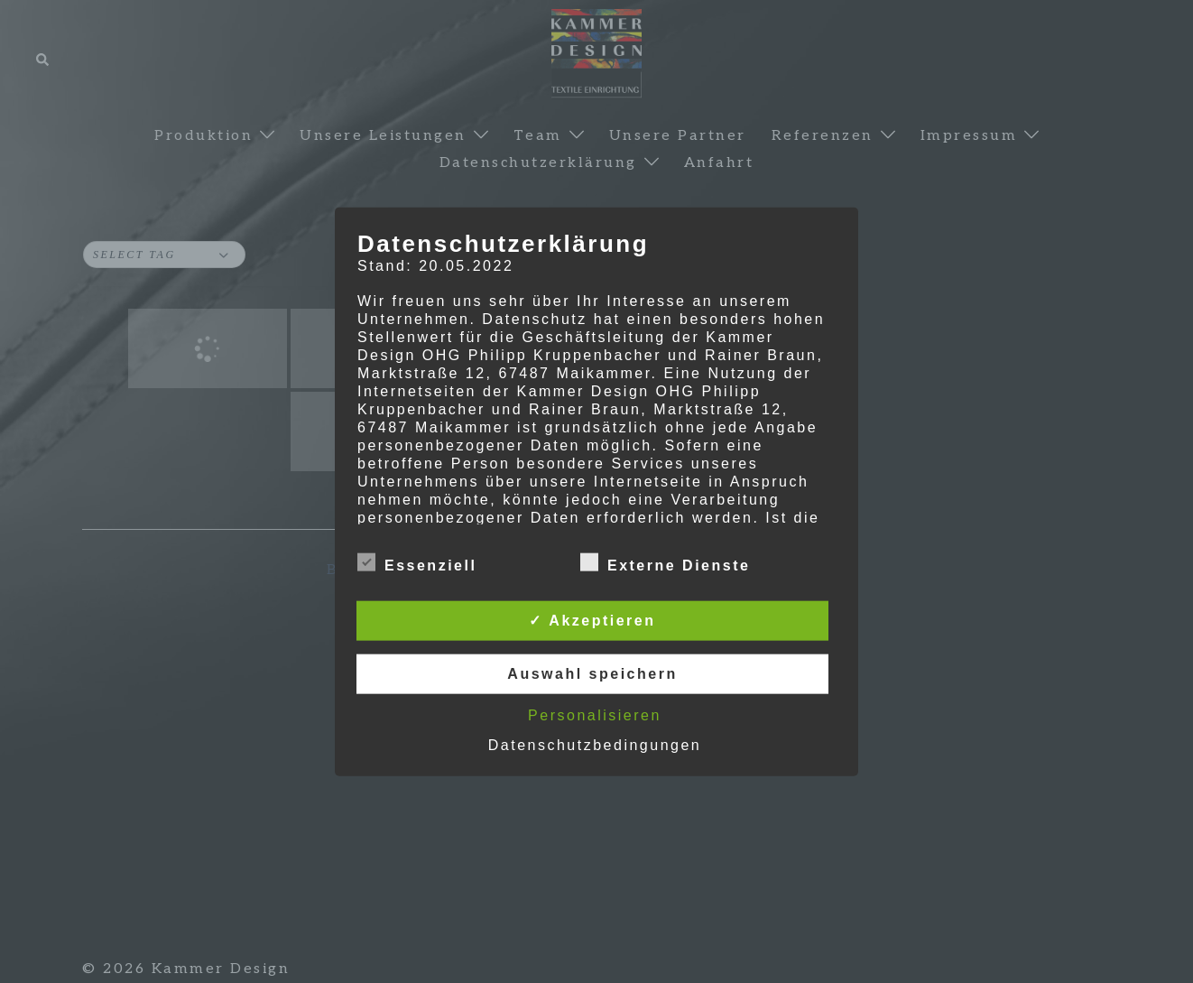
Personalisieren (594, 715)
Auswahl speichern (592, 674)
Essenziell (416, 563)
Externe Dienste (665, 563)
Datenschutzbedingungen (594, 745)
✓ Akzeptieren (592, 620)
